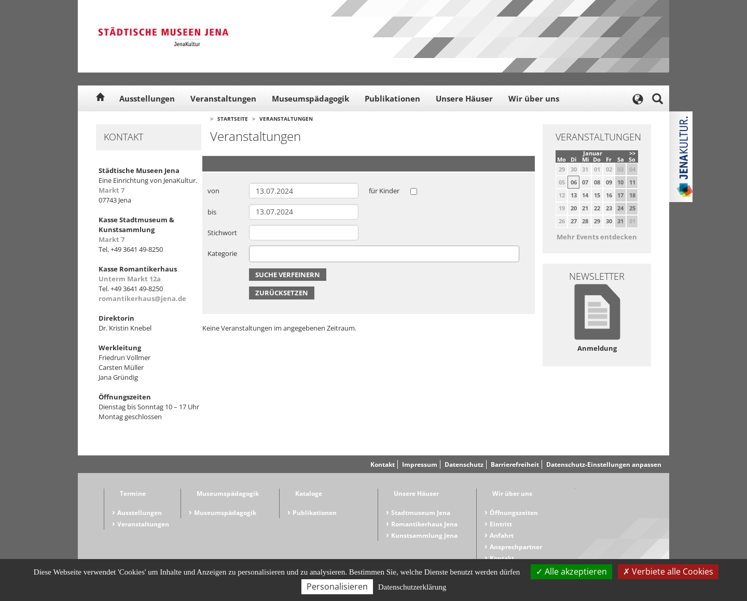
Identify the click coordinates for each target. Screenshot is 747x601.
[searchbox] (254, 254)
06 (574, 182)
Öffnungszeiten (514, 512)
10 (620, 182)
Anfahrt (502, 535)
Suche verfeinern (287, 274)
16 (609, 195)
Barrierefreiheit (515, 464)
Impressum (419, 464)
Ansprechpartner (516, 546)
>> (632, 153)
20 (574, 208)
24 (620, 208)
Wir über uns (533, 98)
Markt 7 (112, 190)
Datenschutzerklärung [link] (412, 587)
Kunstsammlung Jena (424, 535)
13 (574, 195)
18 (632, 195)
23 (609, 208)
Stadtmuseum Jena (420, 512)
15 (597, 195)
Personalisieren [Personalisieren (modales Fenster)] (337, 586)
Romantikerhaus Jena (424, 524)
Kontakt (382, 464)
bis (212, 212)
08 (597, 182)
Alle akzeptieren (571, 571)
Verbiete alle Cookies (668, 571)
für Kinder (384, 190)
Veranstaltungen (223, 98)
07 (585, 182)
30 (609, 221)
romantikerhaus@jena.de (142, 298)
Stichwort (222, 232)
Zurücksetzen (281, 292)
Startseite (232, 118)
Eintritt (501, 524)
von (213, 190)
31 (620, 221)
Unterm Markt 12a (130, 278)
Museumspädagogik (310, 98)
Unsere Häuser (464, 98)
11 (632, 182)
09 (609, 182)
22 (597, 208)
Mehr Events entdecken (597, 236)
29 (597, 221)
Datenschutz (464, 464)
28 (585, 221)
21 (585, 208)
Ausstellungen (147, 98)
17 (620, 195)
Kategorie (222, 253)
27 (574, 221)
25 (632, 208)
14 (585, 195)
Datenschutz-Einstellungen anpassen (603, 464)
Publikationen (392, 98)
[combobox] (384, 254)
